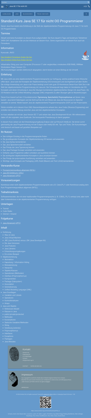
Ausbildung (6, 14)
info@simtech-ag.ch (28, 360)
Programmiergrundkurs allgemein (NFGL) (19, 170)
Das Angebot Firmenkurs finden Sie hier (16, 57)
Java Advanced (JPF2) (12, 176)
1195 (73, 394)
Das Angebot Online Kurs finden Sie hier (16, 60)
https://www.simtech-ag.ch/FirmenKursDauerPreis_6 (45, 410)
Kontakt (25, 366)
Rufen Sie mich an (36, 366)
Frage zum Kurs (42, 14)
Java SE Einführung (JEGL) (13, 173)
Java (17, 14)
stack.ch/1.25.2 (48, 394)
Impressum (25, 387)
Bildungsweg (28, 14)
